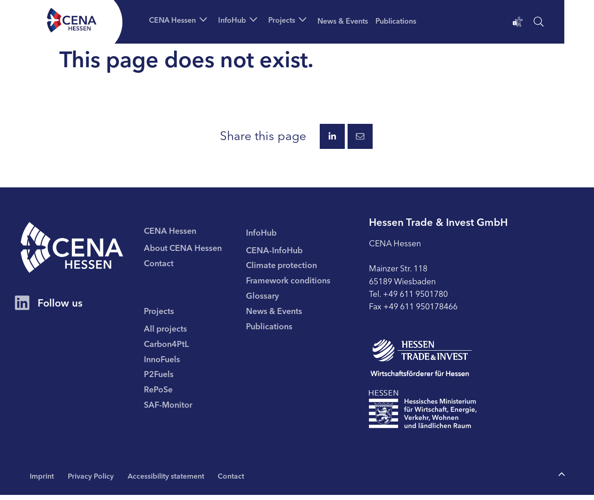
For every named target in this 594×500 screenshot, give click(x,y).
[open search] (538, 23)
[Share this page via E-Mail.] (360, 139)
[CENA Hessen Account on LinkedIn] (22, 310)
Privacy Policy (92, 480)
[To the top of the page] (561, 479)
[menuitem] (200, 250)
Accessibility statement (168, 480)
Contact (234, 480)
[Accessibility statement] (518, 23)
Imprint (42, 480)
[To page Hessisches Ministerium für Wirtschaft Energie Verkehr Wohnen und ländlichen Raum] (426, 414)
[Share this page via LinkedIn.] (332, 139)
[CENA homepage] (75, 252)
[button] (182, 19)
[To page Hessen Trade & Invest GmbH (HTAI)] (424, 362)
